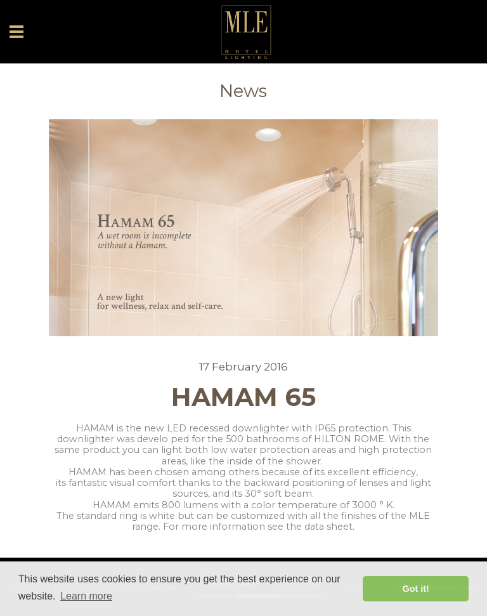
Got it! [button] (416, 589)
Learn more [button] (86, 596)
